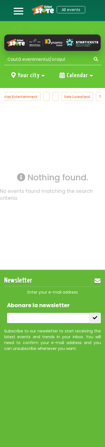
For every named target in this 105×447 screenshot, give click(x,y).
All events (71, 9)
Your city (28, 75)
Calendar (76, 75)
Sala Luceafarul (77, 96)
